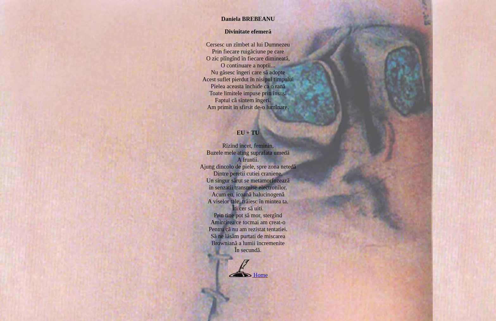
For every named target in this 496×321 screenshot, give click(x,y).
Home (260, 275)
